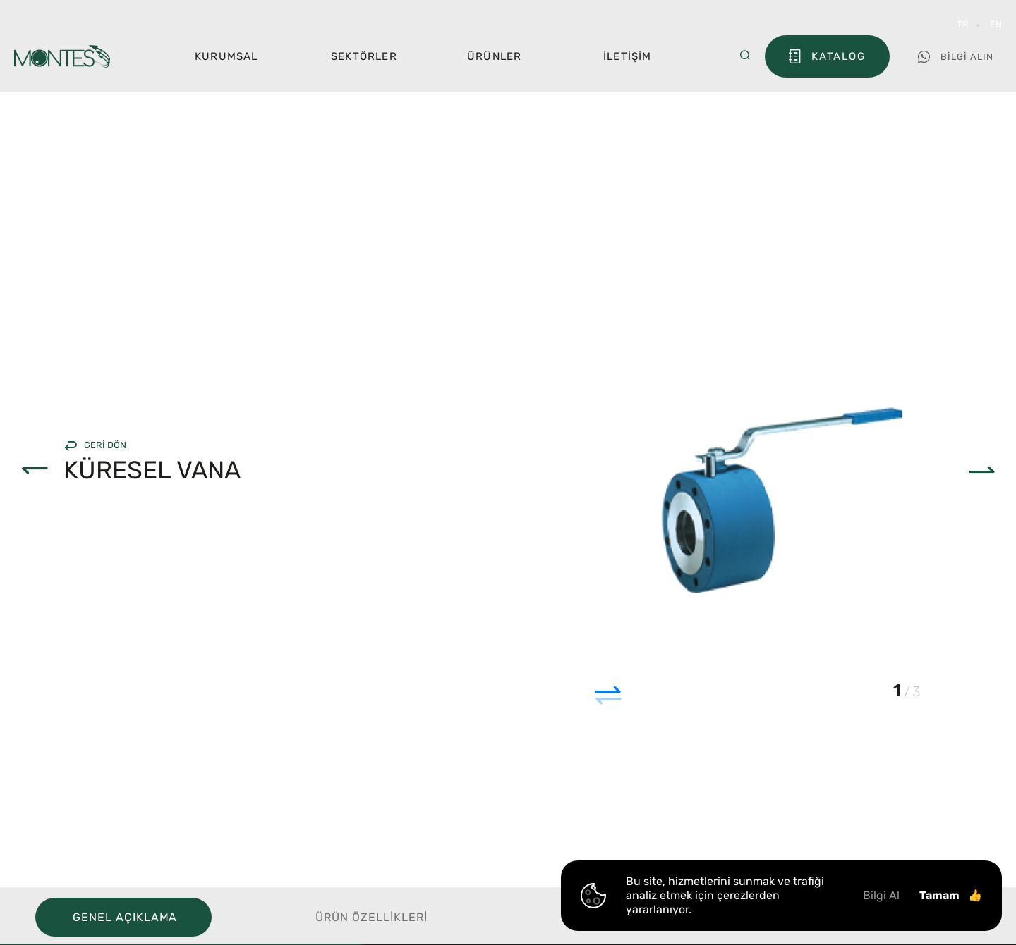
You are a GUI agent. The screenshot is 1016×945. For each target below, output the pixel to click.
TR (963, 24)
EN (996, 24)
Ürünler (494, 56)
